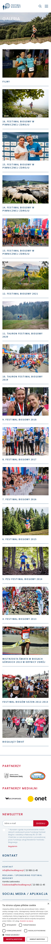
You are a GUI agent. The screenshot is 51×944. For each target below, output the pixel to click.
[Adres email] (17, 823)
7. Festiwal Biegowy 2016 (19, 499)
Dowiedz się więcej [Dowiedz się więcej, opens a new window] (26, 921)
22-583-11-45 (32, 870)
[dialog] (25, 922)
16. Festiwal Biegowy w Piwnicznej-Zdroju (18, 123)
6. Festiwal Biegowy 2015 (19, 539)
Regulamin (12, 846)
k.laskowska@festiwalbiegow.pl (16, 884)
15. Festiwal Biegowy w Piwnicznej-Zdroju (18, 166)
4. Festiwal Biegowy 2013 (19, 619)
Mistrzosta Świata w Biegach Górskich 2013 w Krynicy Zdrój (23, 660)
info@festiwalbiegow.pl (13, 870)
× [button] (48, 904)
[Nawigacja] (46, 6)
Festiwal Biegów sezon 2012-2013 (25, 702)
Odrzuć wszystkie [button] (37, 939)
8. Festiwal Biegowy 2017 (19, 459)
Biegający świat (13, 741)
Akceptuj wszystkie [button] (14, 939)
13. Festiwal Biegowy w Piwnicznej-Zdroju (18, 252)
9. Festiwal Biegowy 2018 (19, 419)
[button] (25, 935)
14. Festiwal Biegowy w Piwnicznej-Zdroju (18, 209)
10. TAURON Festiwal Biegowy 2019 (22, 378)
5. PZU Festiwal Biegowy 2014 (22, 579)
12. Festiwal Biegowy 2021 (20, 293)
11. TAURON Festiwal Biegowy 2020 (22, 335)
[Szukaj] (40, 6)
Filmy (6, 81)
